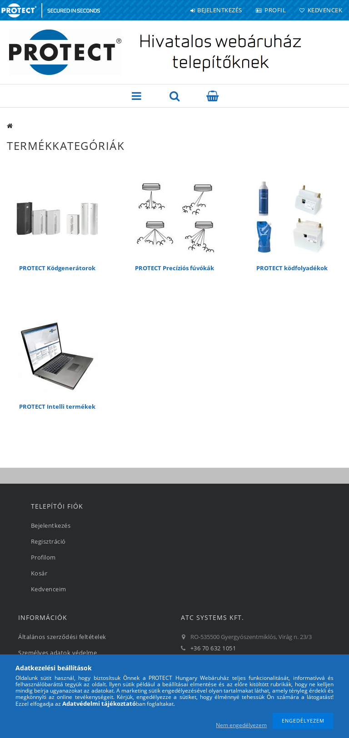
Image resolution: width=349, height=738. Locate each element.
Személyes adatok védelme (57, 653)
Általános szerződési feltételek (62, 637)
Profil (275, 10)
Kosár (39, 573)
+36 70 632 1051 (213, 648)
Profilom (43, 557)
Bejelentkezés (219, 10)
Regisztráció (48, 541)
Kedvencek (325, 10)
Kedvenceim (48, 589)
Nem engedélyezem (241, 725)
